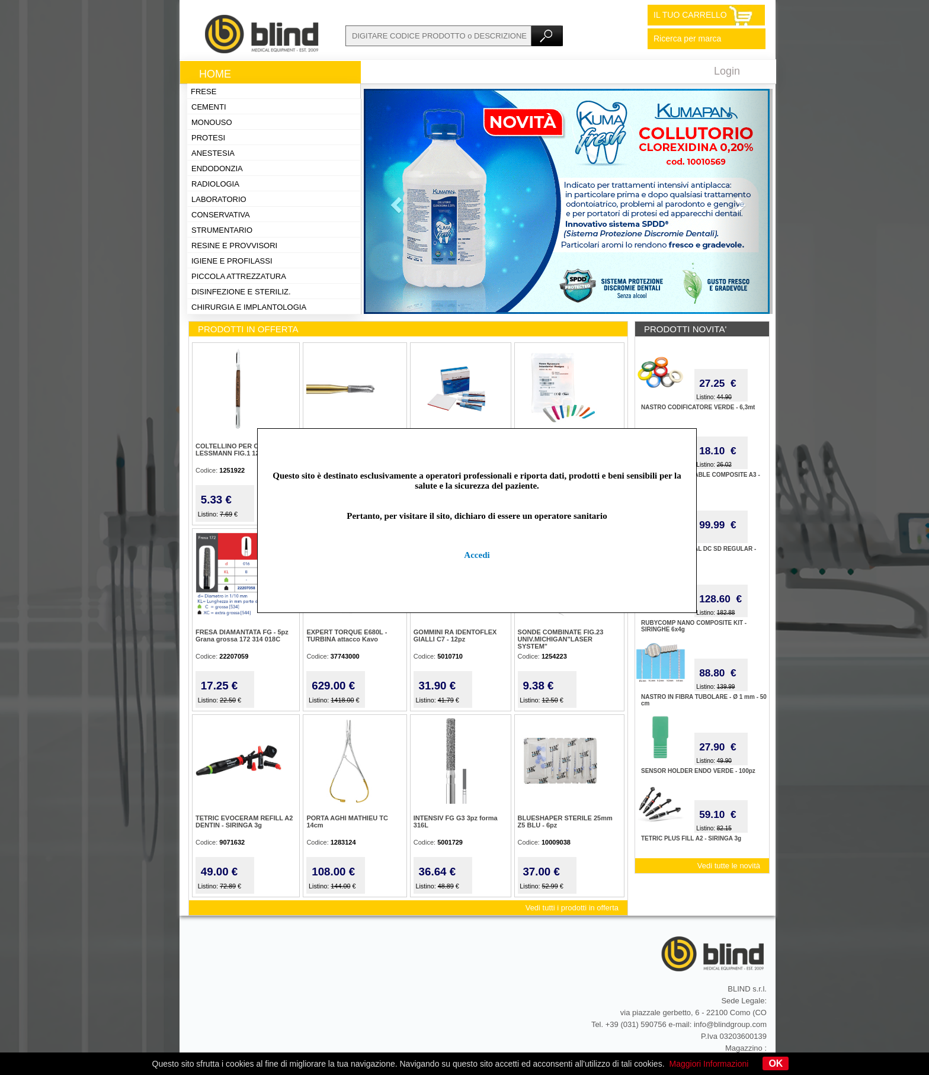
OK (775, 1063)
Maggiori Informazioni (709, 1063)
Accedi (476, 555)
